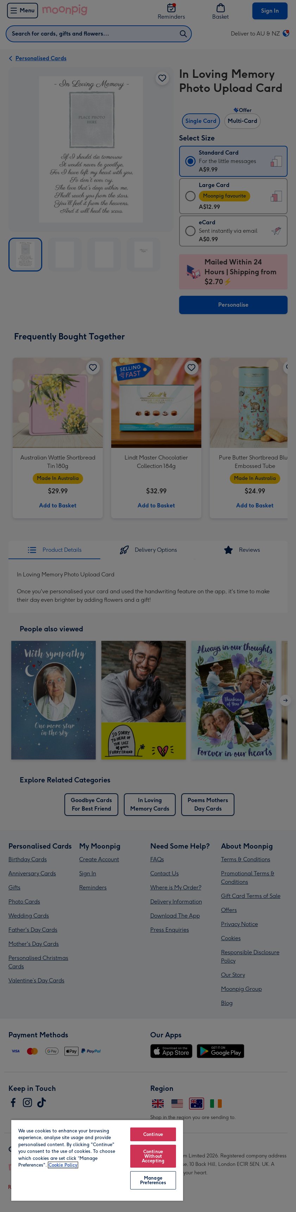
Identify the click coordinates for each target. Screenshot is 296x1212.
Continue (153, 1134)
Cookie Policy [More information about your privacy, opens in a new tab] (63, 1165)
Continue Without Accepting (153, 1156)
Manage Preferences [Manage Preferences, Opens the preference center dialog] (153, 1180)
